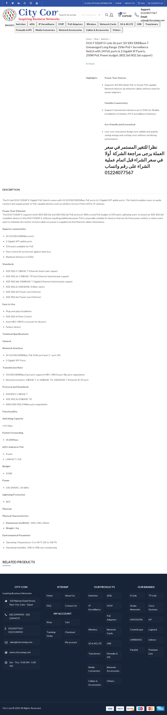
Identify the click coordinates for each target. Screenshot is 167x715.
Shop (96, 39)
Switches (105, 39)
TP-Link (153, 595)
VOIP (110, 605)
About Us (70, 595)
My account (71, 642)
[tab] (11, 190)
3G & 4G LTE (95, 643)
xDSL (109, 595)
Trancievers (94, 653)
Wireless (92, 629)
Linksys (152, 639)
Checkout (70, 632)
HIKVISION (136, 619)
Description (11, 189)
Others (110, 681)
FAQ (49, 605)
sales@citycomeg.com (21, 642)
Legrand (153, 629)
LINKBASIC (136, 639)
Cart (67, 622)
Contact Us (71, 605)
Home (88, 39)
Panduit (134, 649)
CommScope (136, 629)
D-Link (133, 595)
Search (106, 14)
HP (150, 619)
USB (109, 643)
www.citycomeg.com (20, 652)
